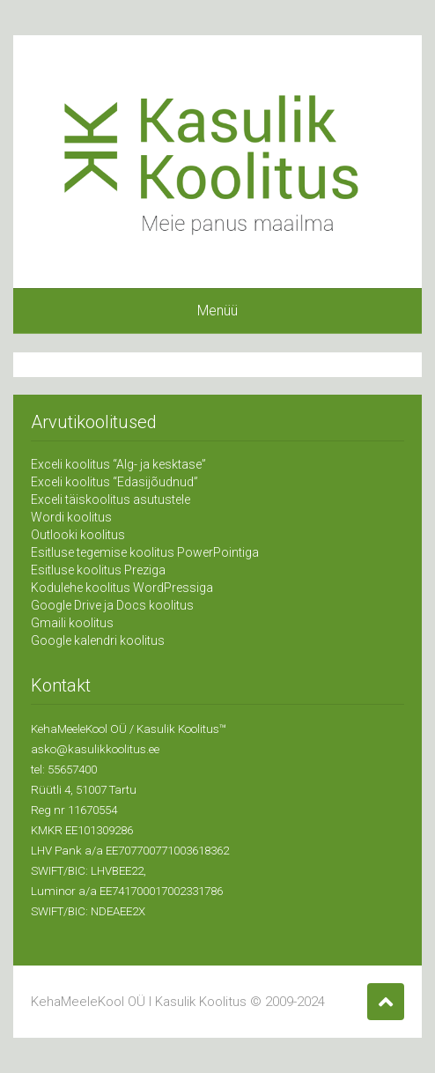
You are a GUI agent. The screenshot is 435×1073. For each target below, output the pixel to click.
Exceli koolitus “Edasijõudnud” (114, 482)
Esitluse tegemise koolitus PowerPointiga (145, 552)
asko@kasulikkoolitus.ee (95, 749)
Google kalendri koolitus (98, 640)
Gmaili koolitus (72, 623)
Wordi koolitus (71, 517)
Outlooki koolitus (78, 535)
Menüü (217, 310)
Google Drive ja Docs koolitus (112, 605)
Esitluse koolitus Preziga (98, 570)
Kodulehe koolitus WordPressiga (122, 588)
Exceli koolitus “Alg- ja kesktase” (118, 464)
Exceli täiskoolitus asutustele (110, 499)
